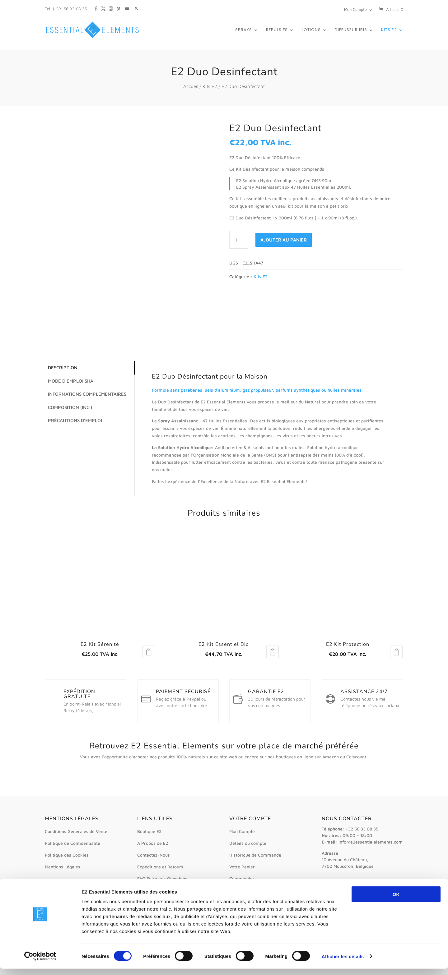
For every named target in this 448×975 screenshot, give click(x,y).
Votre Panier (242, 866)
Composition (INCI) (68, 407)
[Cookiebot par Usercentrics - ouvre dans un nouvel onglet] (40, 963)
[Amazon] (135, 5)
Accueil (190, 86)
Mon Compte (355, 9)
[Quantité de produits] (238, 240)
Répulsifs (277, 30)
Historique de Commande (255, 855)
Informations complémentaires (85, 394)
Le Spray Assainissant (175, 420)
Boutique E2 (149, 831)
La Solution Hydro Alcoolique (182, 447)
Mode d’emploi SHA (69, 381)
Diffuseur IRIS (351, 30)
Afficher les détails (343, 962)
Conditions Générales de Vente (76, 831)
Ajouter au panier (283, 239)
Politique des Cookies (67, 855)
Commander (241, 878)
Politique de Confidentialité (72, 843)
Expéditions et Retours (160, 866)
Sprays (243, 30)
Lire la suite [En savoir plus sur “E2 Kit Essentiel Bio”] (272, 652)
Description (61, 367)
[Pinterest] (118, 5)
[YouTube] (127, 5)
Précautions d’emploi (73, 420)
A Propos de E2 (152, 843)
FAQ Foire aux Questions (162, 878)
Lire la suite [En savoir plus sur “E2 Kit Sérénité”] (148, 652)
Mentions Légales (62, 866)
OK (396, 900)
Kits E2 (389, 30)
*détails (84, 710)
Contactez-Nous (153, 855)
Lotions (311, 30)
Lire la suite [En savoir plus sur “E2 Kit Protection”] (396, 652)
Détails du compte (247, 843)
